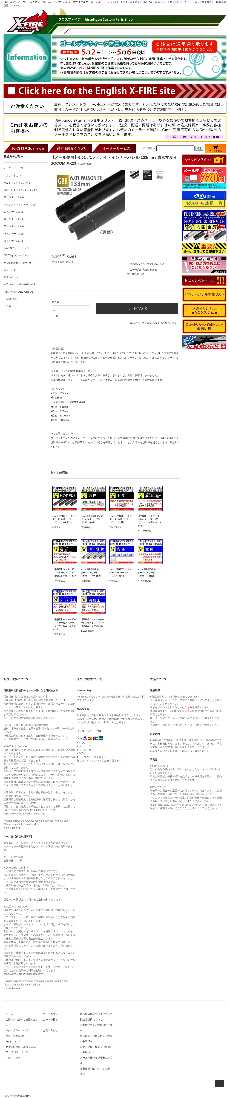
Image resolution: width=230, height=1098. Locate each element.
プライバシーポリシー (18, 1052)
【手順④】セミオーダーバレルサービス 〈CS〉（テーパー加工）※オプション (149, 521)
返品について (137, 323)
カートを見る (50, 1019)
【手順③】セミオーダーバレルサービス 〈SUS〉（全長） (150, 572)
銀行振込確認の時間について (96, 1014)
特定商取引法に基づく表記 (162, 323)
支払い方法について (17, 1030)
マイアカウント (51, 1014)
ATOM (16, 1057)
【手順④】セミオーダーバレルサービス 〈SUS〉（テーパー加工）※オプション (64, 624)
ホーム (9, 1014)
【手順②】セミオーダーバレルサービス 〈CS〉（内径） (93, 519)
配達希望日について (91, 1019)
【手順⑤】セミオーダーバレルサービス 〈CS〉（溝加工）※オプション (64, 572)
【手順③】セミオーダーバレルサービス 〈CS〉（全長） (121, 519)
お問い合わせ (50, 1030)
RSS (8, 1057)
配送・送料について (17, 1035)
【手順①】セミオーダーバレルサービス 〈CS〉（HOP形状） (64, 519)
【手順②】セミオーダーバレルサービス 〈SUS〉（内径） (121, 572)
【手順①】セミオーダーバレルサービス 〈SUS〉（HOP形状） (93, 572)
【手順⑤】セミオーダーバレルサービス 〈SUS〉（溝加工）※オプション (93, 622)
